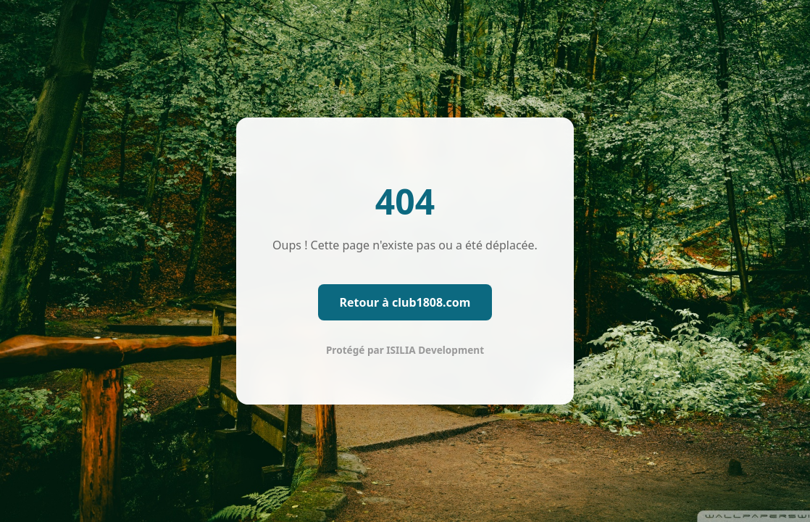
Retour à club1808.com (405, 302)
